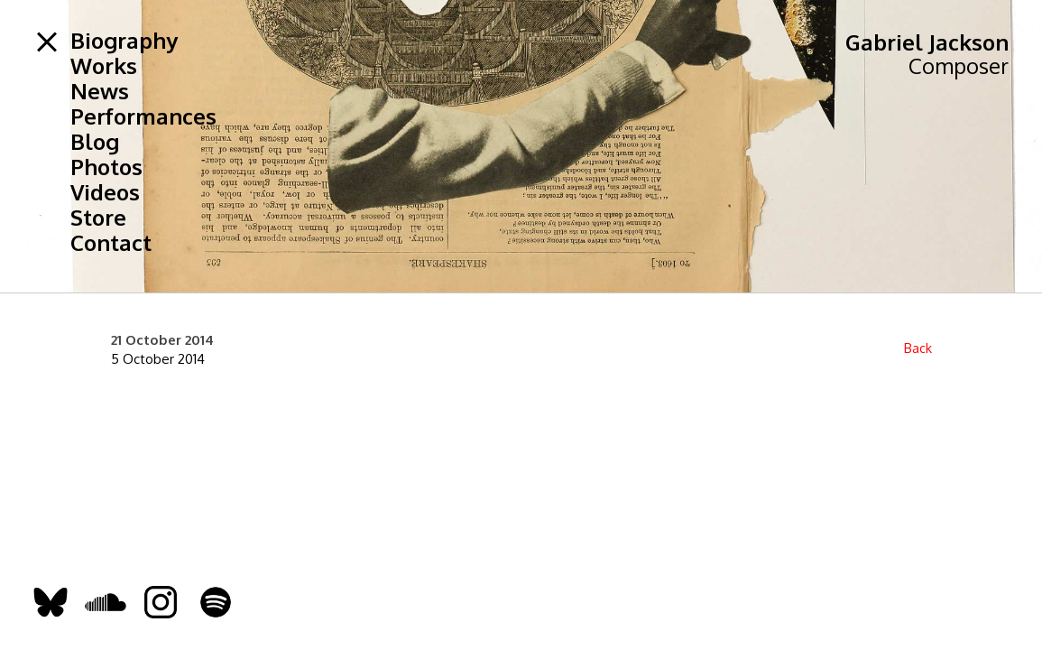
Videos (105, 192)
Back (918, 348)
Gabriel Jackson (927, 42)
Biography (124, 40)
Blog (94, 141)
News (99, 91)
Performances (143, 116)
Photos (106, 167)
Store (98, 217)
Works (103, 66)
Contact (111, 242)
